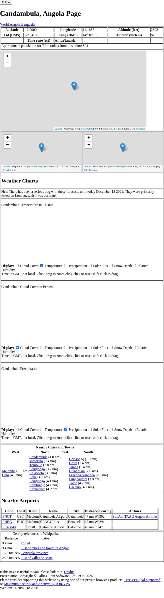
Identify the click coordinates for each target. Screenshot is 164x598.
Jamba (73, 467)
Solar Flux (100, 266)
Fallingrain (140, 128)
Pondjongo (37, 469)
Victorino (36, 461)
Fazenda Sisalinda (82, 475)
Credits (69, 572)
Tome (73, 483)
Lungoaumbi (78, 479)
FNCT (7, 516)
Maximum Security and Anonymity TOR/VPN (37, 584)
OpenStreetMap (86, 128)
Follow (6, 2)
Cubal (25, 543)
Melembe (8, 471)
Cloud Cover (29, 266)
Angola (15, 24)
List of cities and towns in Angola (45, 548)
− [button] (7, 63)
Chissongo (76, 459)
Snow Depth (123, 266)
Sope (33, 477)
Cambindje (37, 485)
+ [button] (7, 56)
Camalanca (37, 489)
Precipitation (78, 266)
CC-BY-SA (115, 128)
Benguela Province (34, 553)
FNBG (7, 522)
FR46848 (9, 527)
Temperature (54, 266)
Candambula (39, 457)
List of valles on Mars (36, 558)
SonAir (118, 516)
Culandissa (77, 471)
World (4, 24)
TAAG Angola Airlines (140, 516)
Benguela (28, 24)
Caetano (75, 487)
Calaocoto (37, 473)
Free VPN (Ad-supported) (142, 580)
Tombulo (36, 465)
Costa (73, 463)
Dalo (5, 475)
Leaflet (58, 128)
